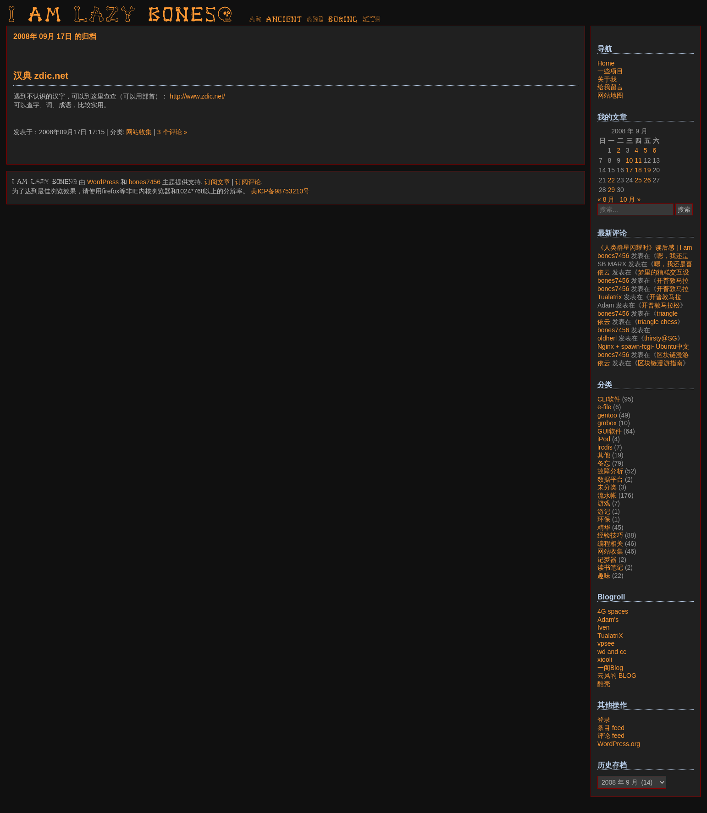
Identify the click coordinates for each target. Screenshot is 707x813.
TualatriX (610, 635)
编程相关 (610, 543)
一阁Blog (610, 667)
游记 (603, 511)
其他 (603, 455)
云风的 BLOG (616, 675)
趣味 (603, 575)
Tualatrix (609, 297)
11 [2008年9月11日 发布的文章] (638, 160)
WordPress (103, 182)
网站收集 (139, 132)
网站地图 (610, 95)
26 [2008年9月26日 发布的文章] (647, 180)
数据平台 (610, 479)
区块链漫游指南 (660, 363)
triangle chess (657, 321)
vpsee (605, 643)
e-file (604, 407)
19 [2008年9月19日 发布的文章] (647, 170)
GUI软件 (609, 431)
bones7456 (144, 182)
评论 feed (610, 735)
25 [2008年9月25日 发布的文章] (638, 180)
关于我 (607, 79)
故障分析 (610, 471)
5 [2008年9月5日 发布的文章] (645, 150)
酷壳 (603, 683)
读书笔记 (610, 567)
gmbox (607, 423)
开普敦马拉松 (660, 305)
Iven (603, 627)
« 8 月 (605, 199)
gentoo (607, 415)
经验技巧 (610, 535)
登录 (603, 719)
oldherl (607, 338)
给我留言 (610, 87)
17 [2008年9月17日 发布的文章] (629, 170)
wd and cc (611, 651)
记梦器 (607, 559)
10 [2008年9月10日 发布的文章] (629, 160)
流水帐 (607, 495)
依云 (603, 272)
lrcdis (605, 447)
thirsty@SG (660, 338)
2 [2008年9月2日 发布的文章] (618, 150)
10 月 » (630, 199)
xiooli (604, 659)
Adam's (608, 619)
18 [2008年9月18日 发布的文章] (638, 170)
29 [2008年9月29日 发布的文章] (611, 189)
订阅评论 (248, 182)
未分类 (607, 487)
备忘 (603, 463)
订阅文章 (217, 182)
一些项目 (610, 71)
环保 (603, 519)
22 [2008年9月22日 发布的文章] (611, 180)
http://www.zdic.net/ (197, 96)
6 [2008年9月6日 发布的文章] (654, 150)
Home (605, 63)
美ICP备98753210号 (280, 191)
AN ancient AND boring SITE (315, 19)
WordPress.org (618, 743)
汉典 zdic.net (40, 76)
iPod (603, 439)
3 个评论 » (172, 132)
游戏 (603, 503)
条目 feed (610, 727)
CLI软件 (608, 399)
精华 (603, 527)
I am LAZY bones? (121, 16)
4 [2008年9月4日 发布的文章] (636, 150)
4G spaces (612, 611)
